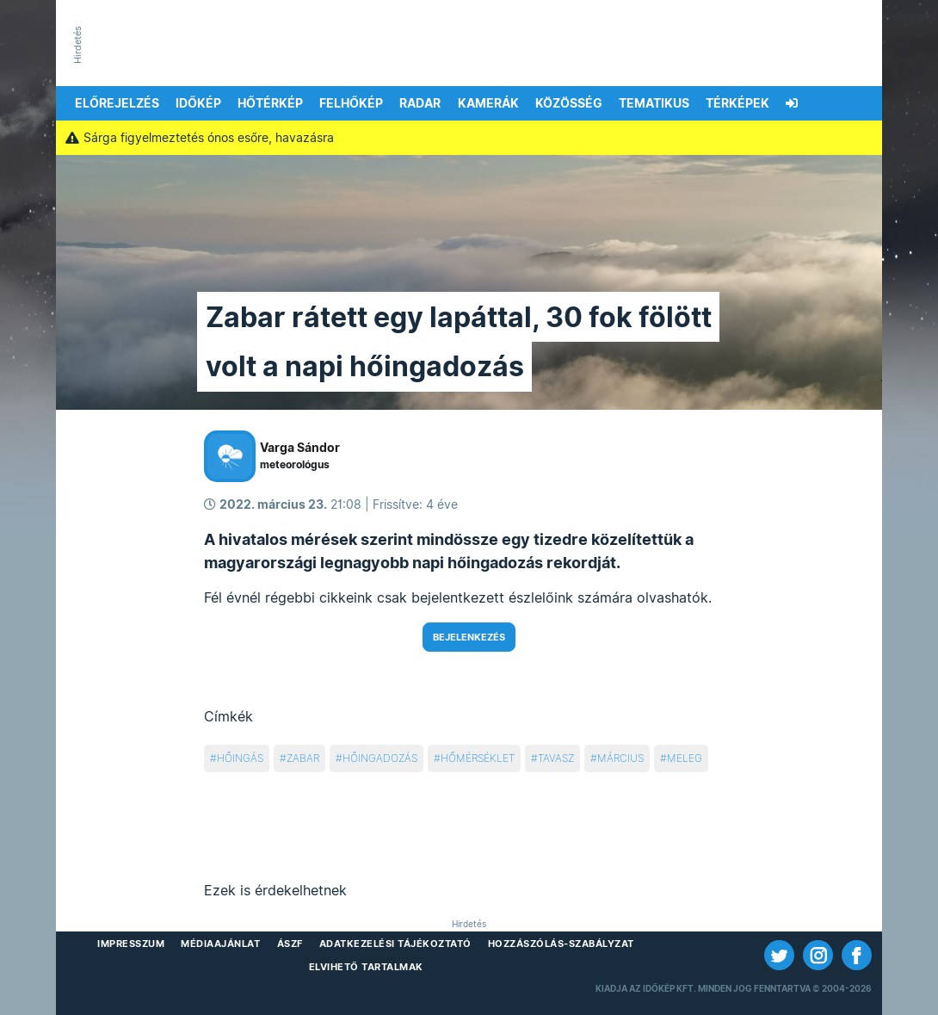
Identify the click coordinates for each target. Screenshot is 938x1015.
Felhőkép (351, 103)
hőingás (240, 758)
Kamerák (488, 103)
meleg (684, 758)
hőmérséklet (478, 758)
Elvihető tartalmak (366, 967)
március (620, 758)
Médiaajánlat (220, 944)
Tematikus (654, 103)
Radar (420, 103)
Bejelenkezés (469, 637)
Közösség (568, 103)
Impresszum (130, 944)
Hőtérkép (270, 103)
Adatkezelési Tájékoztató (395, 944)
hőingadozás (379, 758)
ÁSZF (290, 944)
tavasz (556, 758)
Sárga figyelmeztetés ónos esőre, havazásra (199, 138)
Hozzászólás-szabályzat (561, 944)
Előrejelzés (117, 103)
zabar (303, 758)
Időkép (198, 103)
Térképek (737, 103)
